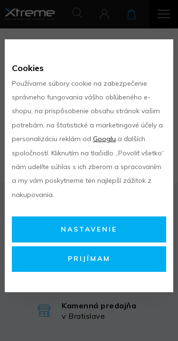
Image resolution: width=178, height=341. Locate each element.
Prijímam (89, 258)
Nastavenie (89, 229)
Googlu (104, 139)
